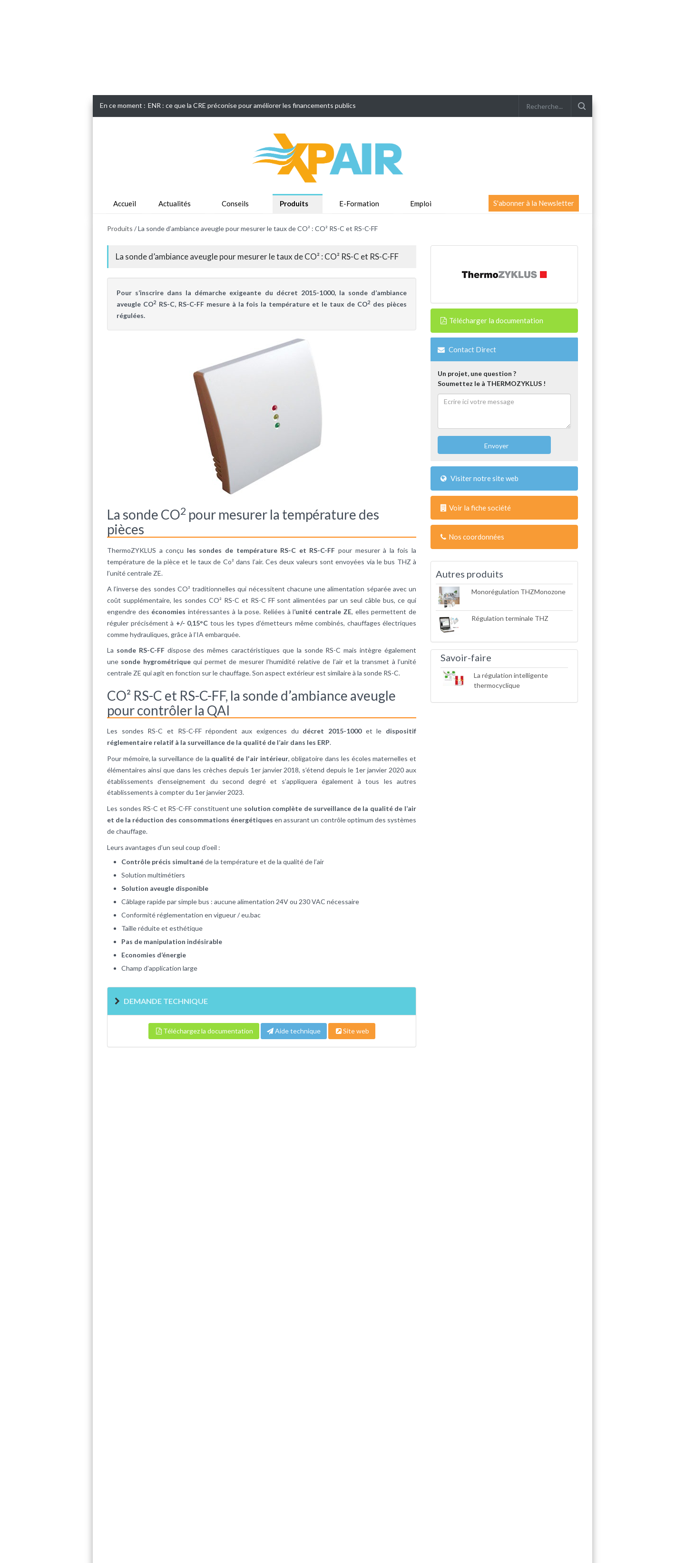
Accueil (124, 203)
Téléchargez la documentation (204, 1031)
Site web (351, 1031)
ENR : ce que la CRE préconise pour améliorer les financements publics (252, 105)
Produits (294, 203)
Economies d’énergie (153, 955)
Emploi (420, 203)
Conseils (235, 203)
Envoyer (496, 446)
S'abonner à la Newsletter (533, 203)
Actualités (174, 203)
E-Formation (359, 203)
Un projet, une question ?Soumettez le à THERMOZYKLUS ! (492, 378)
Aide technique (294, 1031)
